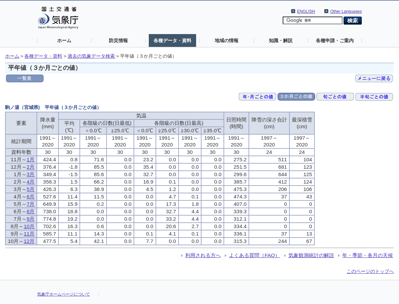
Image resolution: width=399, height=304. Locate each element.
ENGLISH (306, 11)
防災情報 (118, 40)
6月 (31, 196)
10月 (29, 226)
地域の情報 (226, 40)
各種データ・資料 (172, 40)
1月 (31, 159)
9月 (31, 219)
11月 (29, 234)
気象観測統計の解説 (311, 255)
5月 (31, 189)
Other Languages (346, 11)
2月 (31, 167)
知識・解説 (280, 40)
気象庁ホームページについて (63, 294)
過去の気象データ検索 (91, 56)
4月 (31, 182)
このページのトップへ (370, 271)
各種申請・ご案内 (335, 40)
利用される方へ (203, 255)
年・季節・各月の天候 (367, 255)
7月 (31, 204)
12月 (29, 241)
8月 (31, 211)
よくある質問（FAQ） (254, 255)
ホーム (64, 40)
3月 (31, 174)
